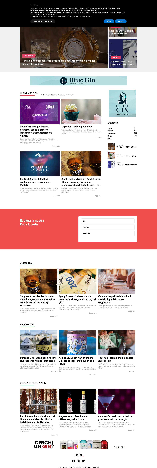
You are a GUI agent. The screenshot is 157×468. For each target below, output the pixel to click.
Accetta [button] (120, 21)
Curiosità (26, 263)
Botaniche (86, 233)
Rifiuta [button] (109, 21)
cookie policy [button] (94, 10)
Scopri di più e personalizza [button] (43, 21)
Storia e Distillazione (33, 382)
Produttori (27, 324)
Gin (84, 221)
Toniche (86, 227)
